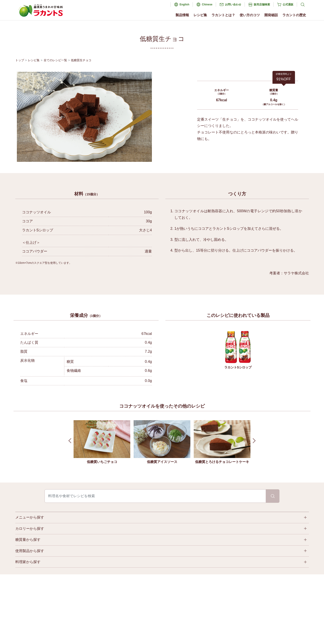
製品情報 (182, 15)
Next (253, 440)
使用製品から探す (29, 551)
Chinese (207, 4)
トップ (19, 60)
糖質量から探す (27, 540)
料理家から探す (27, 562)
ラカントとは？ (223, 15)
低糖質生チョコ (81, 60)
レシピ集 (200, 15)
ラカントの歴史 (294, 15)
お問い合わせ (233, 4)
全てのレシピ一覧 (55, 60)
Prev (71, 440)
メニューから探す (29, 517)
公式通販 (288, 4)
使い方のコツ (250, 15)
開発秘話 (271, 15)
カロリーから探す (29, 528)
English (184, 4)
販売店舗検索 (262, 4)
